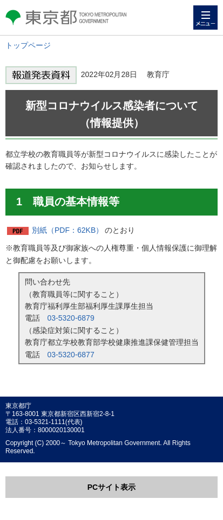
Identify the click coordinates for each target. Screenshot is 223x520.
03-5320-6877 (71, 354)
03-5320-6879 (71, 318)
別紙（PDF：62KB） (67, 230)
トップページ (28, 45)
